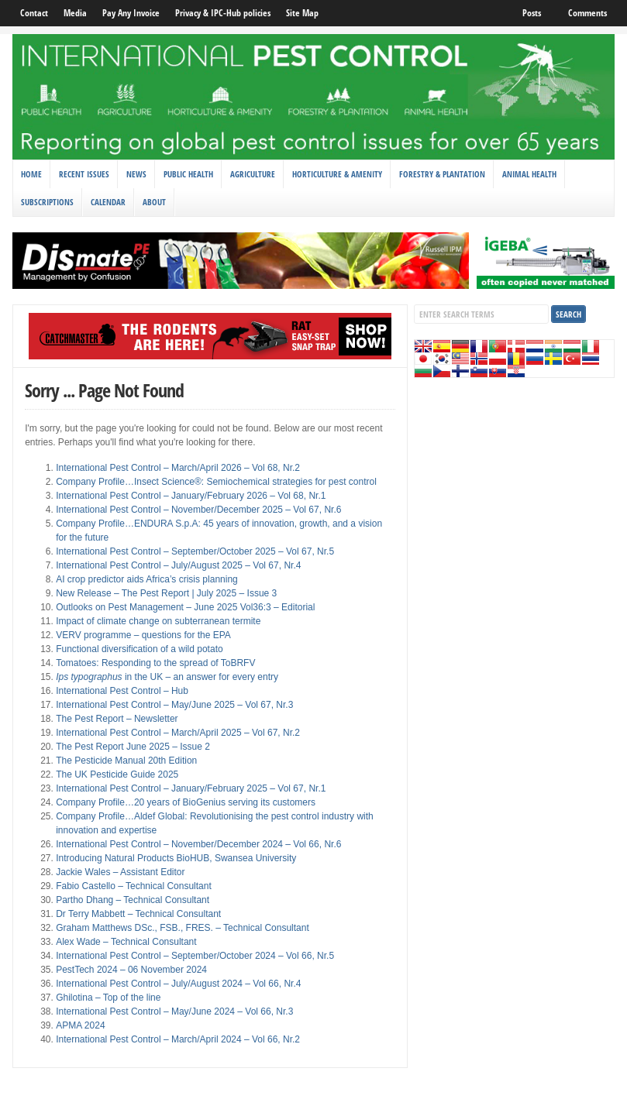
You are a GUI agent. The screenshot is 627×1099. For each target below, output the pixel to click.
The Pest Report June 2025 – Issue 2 (133, 746)
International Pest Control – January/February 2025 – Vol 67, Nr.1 (191, 788)
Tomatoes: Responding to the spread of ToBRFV (155, 663)
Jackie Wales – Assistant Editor (120, 872)
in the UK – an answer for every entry (167, 676)
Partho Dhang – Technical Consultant (132, 900)
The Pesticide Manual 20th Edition (126, 760)
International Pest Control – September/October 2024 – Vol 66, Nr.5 (195, 955)
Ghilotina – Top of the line (108, 997)
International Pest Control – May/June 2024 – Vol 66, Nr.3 (174, 1011)
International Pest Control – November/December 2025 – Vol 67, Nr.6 (198, 509)
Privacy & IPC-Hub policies (222, 12)
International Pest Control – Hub (122, 690)
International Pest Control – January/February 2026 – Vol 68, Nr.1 (191, 495)
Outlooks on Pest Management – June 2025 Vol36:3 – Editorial (185, 607)
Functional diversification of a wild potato (139, 649)
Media (75, 12)
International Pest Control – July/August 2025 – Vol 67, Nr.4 (178, 565)
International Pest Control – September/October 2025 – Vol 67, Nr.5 (195, 551)
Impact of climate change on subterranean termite (158, 621)
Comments (587, 12)
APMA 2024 (80, 1025)
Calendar (108, 202)
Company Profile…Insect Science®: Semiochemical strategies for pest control (216, 481)
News (136, 174)
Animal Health (529, 174)
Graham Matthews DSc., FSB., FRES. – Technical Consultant (182, 927)
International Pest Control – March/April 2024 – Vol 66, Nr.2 (178, 1039)
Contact (34, 12)
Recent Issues (84, 174)
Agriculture (252, 174)
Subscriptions (47, 202)
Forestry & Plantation (442, 174)
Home (31, 174)
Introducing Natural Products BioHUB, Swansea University (176, 858)
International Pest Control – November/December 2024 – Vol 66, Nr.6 (198, 844)
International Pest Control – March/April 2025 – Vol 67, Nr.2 (178, 732)
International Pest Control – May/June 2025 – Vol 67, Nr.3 (174, 704)
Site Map (302, 12)
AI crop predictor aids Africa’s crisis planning (147, 579)
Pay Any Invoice (131, 12)
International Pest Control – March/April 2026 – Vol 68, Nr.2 (178, 467)
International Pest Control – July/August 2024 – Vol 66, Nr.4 (178, 983)
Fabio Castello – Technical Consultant (134, 886)
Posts (531, 12)
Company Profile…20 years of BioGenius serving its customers (185, 802)
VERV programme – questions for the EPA (143, 635)
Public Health (188, 174)
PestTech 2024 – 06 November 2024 (131, 969)
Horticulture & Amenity (337, 174)
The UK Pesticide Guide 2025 (117, 774)
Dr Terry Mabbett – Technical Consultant (138, 913)
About (154, 202)
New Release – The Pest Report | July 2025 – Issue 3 (166, 593)
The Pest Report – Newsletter (116, 718)
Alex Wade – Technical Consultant (126, 941)
